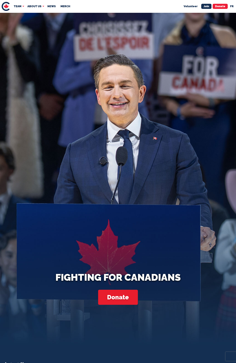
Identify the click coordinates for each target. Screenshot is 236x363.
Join (206, 6)
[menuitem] (5, 6)
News (51, 6)
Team (17, 6)
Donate (220, 6)
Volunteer (191, 6)
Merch (65, 6)
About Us (34, 6)
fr (232, 6)
